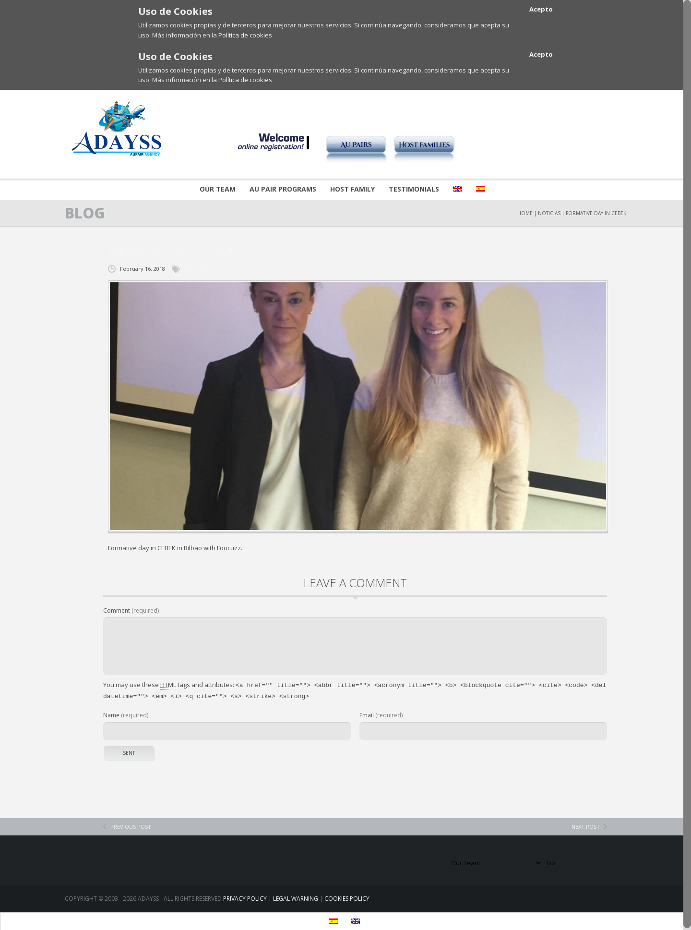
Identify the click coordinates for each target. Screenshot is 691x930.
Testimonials (414, 188)
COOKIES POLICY (346, 897)
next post (586, 824)
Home (525, 213)
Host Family (352, 188)
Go (551, 861)
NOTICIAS (549, 213)
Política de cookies (245, 35)
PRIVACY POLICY (245, 897)
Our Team (218, 188)
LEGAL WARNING (295, 897)
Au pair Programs (283, 188)
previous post (130, 824)
